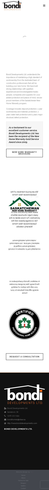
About (23, 478)
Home (23, 475)
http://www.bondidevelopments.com (22, 423)
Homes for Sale (23, 480)
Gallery (23, 486)
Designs (23, 483)
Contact (23, 488)
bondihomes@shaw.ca (16, 420)
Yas (32, 472)
